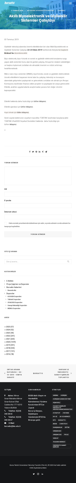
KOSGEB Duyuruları (14, 296)
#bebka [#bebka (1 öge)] (55, 395)
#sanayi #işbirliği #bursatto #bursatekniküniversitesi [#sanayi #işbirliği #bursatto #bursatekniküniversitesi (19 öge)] (62, 407)
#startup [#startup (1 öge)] (56, 413)
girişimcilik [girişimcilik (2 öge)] (57, 434)
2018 (10, 348)
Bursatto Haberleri (14, 287)
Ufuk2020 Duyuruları (45, 10)
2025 (10, 327)
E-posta (7, 200)
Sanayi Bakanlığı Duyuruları (17, 305)
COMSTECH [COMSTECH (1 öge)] (63, 424)
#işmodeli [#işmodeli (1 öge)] (56, 402)
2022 (10, 336)
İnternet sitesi (10, 212)
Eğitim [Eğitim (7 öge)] (67, 427)
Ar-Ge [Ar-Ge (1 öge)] (55, 416)
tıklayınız (13, 124)
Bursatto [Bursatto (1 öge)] (62, 420)
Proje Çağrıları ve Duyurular (17, 284)
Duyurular (10, 293)
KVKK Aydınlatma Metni (38, 468)
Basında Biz (12, 290)
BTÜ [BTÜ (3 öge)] (54, 420)
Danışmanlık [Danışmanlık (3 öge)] (57, 427)
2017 (10, 351)
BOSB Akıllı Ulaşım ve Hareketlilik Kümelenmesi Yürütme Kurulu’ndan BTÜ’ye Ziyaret (37, 402)
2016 (10, 354)
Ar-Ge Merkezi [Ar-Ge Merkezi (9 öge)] (65, 416)
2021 (10, 339)
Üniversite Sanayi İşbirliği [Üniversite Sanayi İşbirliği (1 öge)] (59, 446)
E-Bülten (9, 281)
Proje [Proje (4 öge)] (66, 434)
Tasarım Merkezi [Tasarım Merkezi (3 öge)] (59, 442)
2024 (10, 330)
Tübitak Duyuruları (14, 299)
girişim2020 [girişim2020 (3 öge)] (57, 431)
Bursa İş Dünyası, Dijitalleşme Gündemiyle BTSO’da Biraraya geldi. (36, 415)
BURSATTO (38, 373)
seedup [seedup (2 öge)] (55, 438)
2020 (11, 342)
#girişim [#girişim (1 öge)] (64, 395)
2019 (10, 345)
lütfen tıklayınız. (40, 101)
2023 (10, 333)
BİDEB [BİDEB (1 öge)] (55, 424)
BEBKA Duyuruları (14, 308)
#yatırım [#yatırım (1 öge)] (66, 413)
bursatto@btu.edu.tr (12, 426)
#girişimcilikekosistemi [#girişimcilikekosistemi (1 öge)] (62, 399)
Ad (5, 189)
